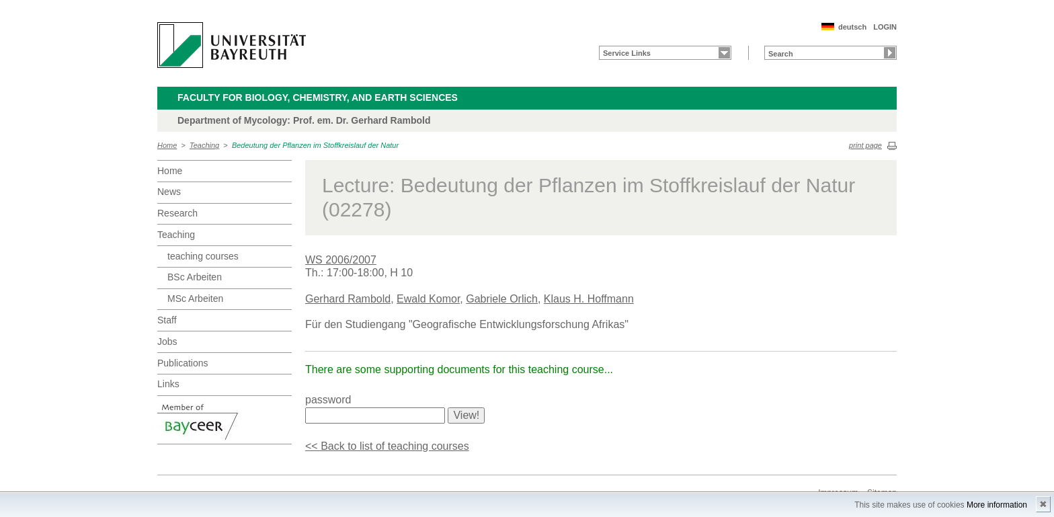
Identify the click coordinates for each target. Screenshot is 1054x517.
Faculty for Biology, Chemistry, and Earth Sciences (317, 97)
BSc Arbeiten (194, 277)
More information (997, 505)
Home (167, 145)
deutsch (852, 27)
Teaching (204, 145)
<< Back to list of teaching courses (387, 446)
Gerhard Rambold (348, 299)
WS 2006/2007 (340, 260)
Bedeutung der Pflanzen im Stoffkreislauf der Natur (315, 145)
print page (865, 145)
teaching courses (203, 256)
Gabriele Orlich (502, 299)
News (169, 191)
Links (168, 384)
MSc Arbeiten (195, 298)
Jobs (167, 341)
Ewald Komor (428, 299)
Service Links (627, 53)
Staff (167, 320)
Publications (182, 363)
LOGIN (885, 27)
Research (177, 213)
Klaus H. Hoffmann (589, 299)
